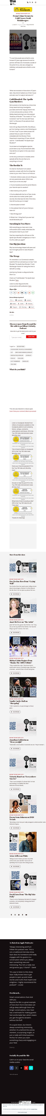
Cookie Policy (34, 1109)
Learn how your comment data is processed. (23, 411)
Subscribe (31, 336)
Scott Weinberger (15, 361)
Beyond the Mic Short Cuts (23, 13)
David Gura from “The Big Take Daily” (23, 895)
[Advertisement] (23, 536)
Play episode (15, 594)
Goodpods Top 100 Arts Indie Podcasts (23, 478)
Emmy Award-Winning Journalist (23, 352)
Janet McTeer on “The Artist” (22, 622)
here (17, 280)
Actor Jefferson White (19, 856)
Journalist (28, 355)
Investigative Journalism (17, 355)
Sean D (15, 24)
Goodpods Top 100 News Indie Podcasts (23, 461)
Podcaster (20, 358)
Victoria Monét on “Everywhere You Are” (23, 777)
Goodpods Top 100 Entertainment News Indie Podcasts (23, 444)
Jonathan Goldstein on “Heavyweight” (19, 741)
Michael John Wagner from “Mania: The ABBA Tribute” (21, 661)
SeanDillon (25, 361)
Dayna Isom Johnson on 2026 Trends (22, 818)
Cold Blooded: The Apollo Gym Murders (21, 349)
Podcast (13, 358)
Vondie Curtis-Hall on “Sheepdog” (18, 702)
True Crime (13, 364)
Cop (12, 352)
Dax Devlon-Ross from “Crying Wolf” (22, 582)
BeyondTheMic (20, 346)
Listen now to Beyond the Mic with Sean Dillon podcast (23, 447)
